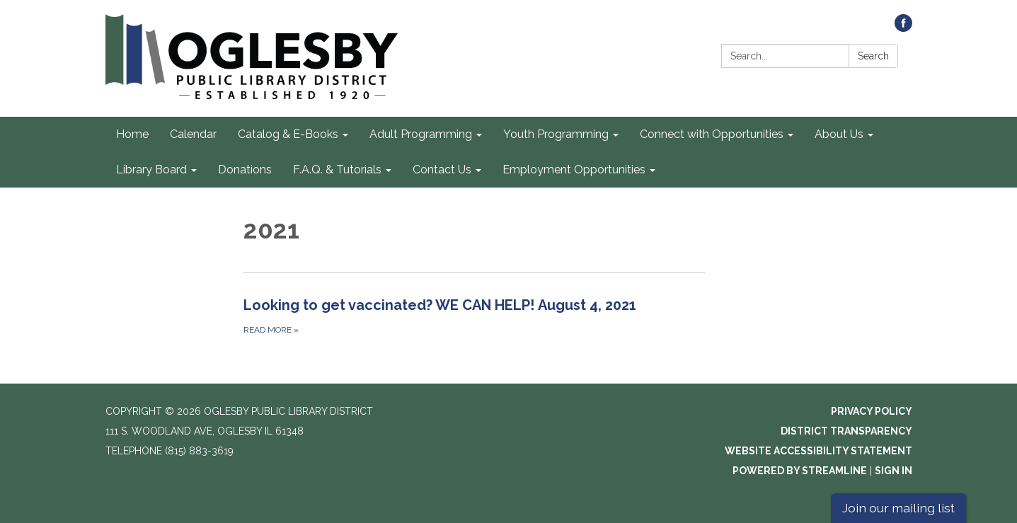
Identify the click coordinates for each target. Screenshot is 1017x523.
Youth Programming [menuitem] (556, 134)
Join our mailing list (898, 507)
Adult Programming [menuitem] (420, 134)
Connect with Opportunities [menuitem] (711, 134)
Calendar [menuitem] (193, 134)
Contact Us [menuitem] (442, 169)
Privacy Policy (871, 411)
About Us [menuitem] (839, 134)
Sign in (893, 470)
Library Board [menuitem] (151, 169)
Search (873, 56)
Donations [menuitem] (245, 169)
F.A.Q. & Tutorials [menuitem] (337, 169)
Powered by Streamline (799, 470)
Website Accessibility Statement (818, 450)
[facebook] (903, 28)
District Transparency (846, 431)
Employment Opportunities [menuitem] (573, 169)
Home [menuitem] (132, 134)
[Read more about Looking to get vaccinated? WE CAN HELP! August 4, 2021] (474, 315)
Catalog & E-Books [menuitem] (288, 134)
